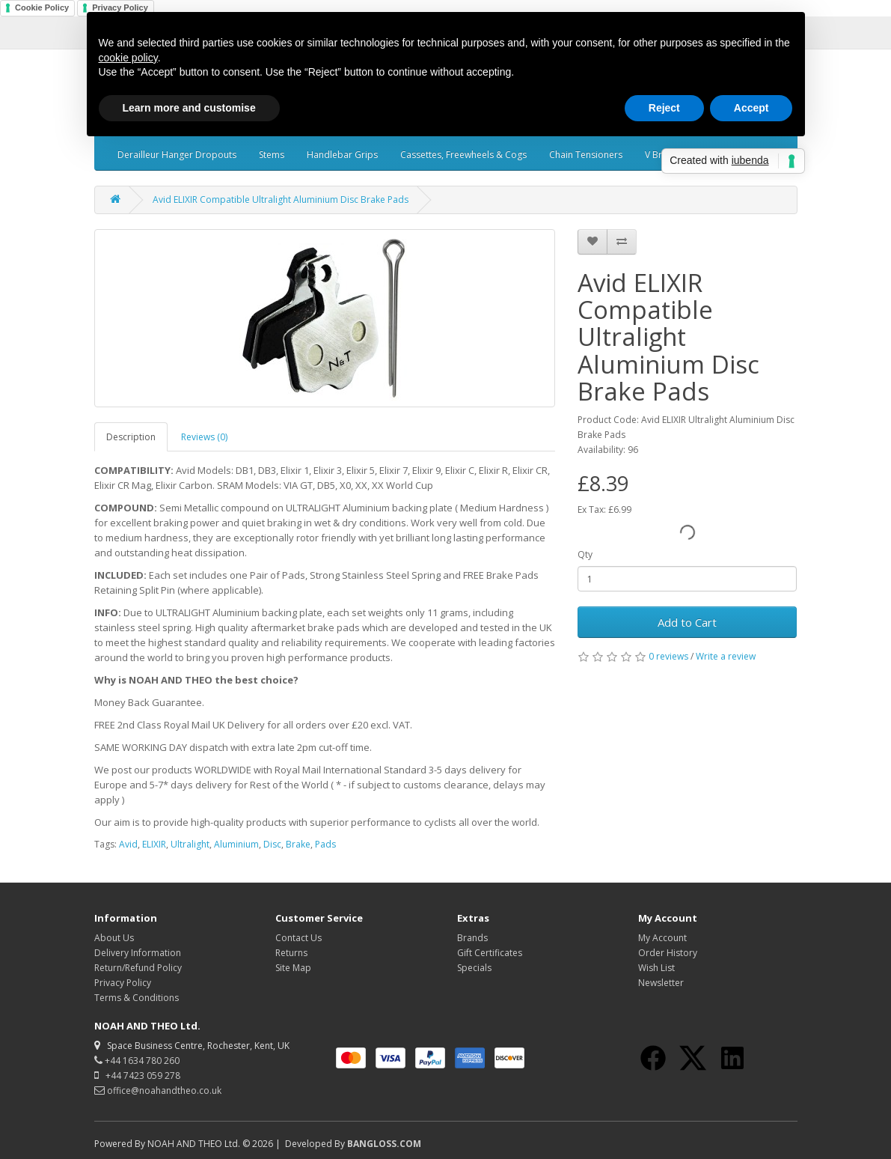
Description (131, 437)
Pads (325, 844)
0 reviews (668, 656)
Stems (271, 154)
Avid (128, 844)
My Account (662, 937)
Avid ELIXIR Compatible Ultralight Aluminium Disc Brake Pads (280, 199)
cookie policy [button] (128, 58)
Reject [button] (664, 108)
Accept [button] (751, 108)
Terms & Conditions (136, 997)
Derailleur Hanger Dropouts (176, 154)
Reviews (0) (204, 437)
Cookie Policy (42, 7)
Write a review (726, 656)
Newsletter (661, 982)
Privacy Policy (122, 982)
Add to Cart (687, 622)
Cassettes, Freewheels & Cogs (463, 154)
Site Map (293, 967)
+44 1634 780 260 (137, 1060)
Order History (667, 952)
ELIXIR (154, 844)
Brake (298, 844)
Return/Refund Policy (138, 967)
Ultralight (190, 844)
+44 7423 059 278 (137, 1075)
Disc (272, 844)
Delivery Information (137, 952)
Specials (474, 967)
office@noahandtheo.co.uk (157, 1090)
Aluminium (236, 844)
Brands (472, 937)
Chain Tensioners (585, 154)
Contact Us (298, 937)
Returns (291, 952)
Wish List (656, 967)
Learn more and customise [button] (189, 108)
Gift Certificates (489, 952)
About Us (114, 937)
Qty (585, 554)
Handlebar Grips (342, 154)
